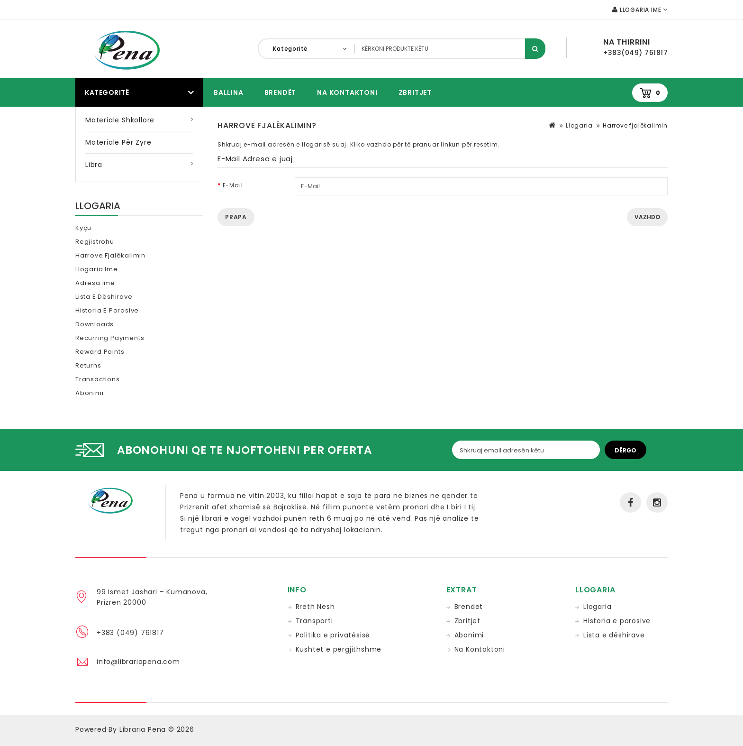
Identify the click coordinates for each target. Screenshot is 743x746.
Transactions (97, 379)
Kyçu (83, 227)
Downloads (94, 324)
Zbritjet (415, 92)
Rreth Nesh (315, 606)
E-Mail (233, 185)
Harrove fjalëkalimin (110, 255)
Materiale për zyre (118, 142)
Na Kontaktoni (347, 92)
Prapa (236, 217)
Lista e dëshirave (104, 296)
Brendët (280, 92)
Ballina (229, 92)
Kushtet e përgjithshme (339, 649)
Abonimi (89, 392)
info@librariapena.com (138, 661)
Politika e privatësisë (333, 635)
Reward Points (99, 351)
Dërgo (625, 450)
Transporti (314, 621)
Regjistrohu (94, 241)
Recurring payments (109, 337)
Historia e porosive (107, 310)
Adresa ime (95, 282)
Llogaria (579, 125)
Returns (88, 365)
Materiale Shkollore (119, 120)
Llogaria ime (96, 269)
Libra (93, 164)
